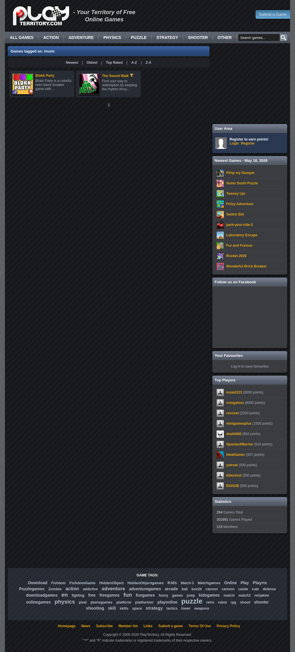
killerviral (233, 475)
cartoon (228, 589)
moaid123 (234, 392)
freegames (109, 595)
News (85, 626)
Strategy (167, 37)
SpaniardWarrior (239, 444)
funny (163, 595)
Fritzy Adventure (239, 204)
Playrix (260, 582)
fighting (78, 595)
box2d (197, 589)
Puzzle (138, 37)
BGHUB (232, 486)
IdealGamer (235, 455)
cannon (211, 589)
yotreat (232, 465)
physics (65, 602)
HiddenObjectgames (146, 583)
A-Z (134, 63)
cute (255, 589)
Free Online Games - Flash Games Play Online (41, 16)
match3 (245, 595)
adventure (113, 588)
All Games (21, 37)
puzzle (191, 601)
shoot (245, 602)
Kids (172, 582)
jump (191, 595)
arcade (171, 589)
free (92, 595)
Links (147, 626)
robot (222, 602)
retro (210, 602)
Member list (128, 626)
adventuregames (145, 589)
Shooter (198, 37)
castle (243, 589)
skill (112, 608)
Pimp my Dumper (240, 173)
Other (225, 37)
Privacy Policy (228, 626)
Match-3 (187, 583)
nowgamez (235, 403)
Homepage (66, 626)
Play (245, 582)
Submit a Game (273, 14)
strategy (154, 608)
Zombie (55, 589)
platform (123, 602)
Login (234, 143)
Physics (112, 37)
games (177, 595)
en (64, 595)
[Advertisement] (250, 84)
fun (128, 595)
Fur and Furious (239, 245)
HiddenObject (111, 583)
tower (185, 608)
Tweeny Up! (235, 194)
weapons (201, 608)
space (137, 608)
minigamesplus (238, 423)
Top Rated (114, 63)
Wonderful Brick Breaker (246, 266)
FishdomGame (82, 583)
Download (37, 582)
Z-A (148, 63)
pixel (83, 602)
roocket (232, 413)
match (229, 595)
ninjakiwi (261, 595)
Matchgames (209, 583)
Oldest (92, 63)
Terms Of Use (200, 626)
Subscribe (104, 626)
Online (230, 582)
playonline (167, 602)
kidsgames (209, 595)
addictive (90, 589)
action (72, 588)
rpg (233, 602)
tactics (172, 608)
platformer (144, 602)
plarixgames (101, 602)
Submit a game (170, 626)
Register (248, 143)
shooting (95, 608)
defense (269, 589)
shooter (261, 602)
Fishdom (58, 583)
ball (185, 589)
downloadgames (42, 595)
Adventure (81, 37)
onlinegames (38, 602)
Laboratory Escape (241, 235)
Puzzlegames (31, 589)
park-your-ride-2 (239, 225)
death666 (233, 434)
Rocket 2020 (236, 256)
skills (124, 608)
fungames (145, 595)
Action (51, 37)
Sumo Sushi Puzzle (242, 183)
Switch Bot (235, 214)
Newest (72, 63)
